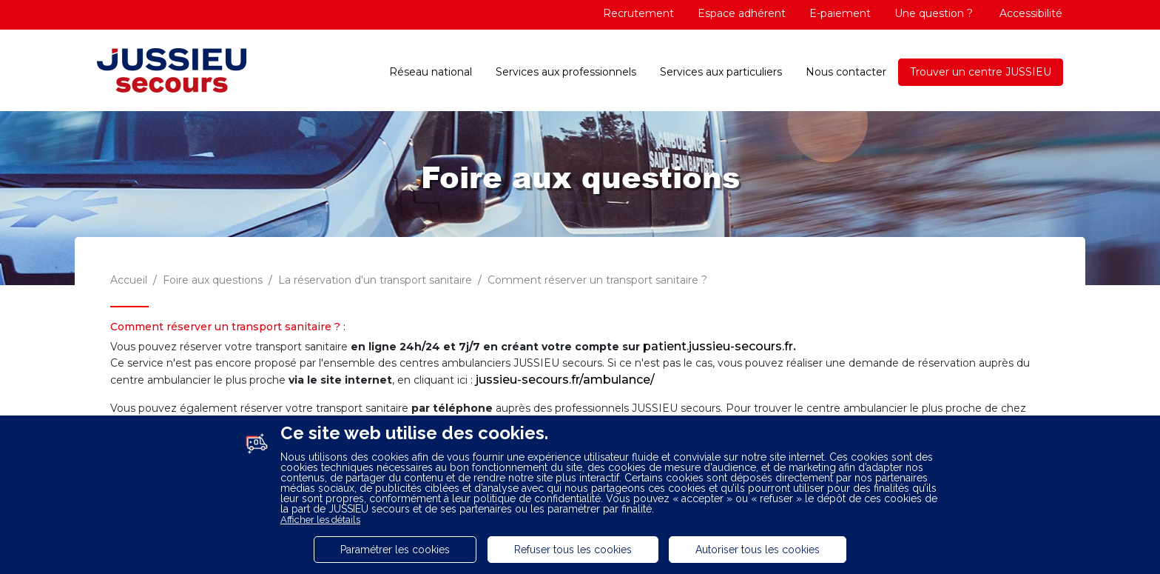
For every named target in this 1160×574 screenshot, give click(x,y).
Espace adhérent (742, 13)
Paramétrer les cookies (395, 549)
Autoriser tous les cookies (757, 549)
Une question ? (933, 13)
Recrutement (638, 13)
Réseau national (430, 72)
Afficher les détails (320, 519)
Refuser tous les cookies (573, 549)
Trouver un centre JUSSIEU (980, 72)
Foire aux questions (213, 280)
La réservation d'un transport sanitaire (375, 280)
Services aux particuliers (721, 72)
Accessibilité (1029, 13)
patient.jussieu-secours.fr (718, 346)
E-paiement (840, 13)
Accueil (128, 280)
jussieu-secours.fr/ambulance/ (565, 380)
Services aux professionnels (566, 72)
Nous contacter (846, 72)
